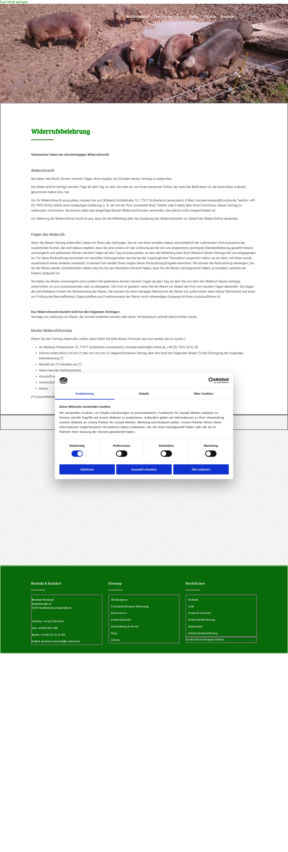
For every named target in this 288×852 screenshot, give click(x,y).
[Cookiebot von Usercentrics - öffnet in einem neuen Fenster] (211, 381)
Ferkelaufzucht (121, 619)
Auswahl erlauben (144, 469)
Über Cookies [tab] (203, 393)
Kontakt (228, 16)
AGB (191, 606)
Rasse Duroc (119, 613)
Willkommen (137, 16)
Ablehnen (87, 469)
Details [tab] (144, 393)
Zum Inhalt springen (14, 2)
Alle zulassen (201, 469)
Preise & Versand (199, 613)
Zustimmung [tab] (85, 393)
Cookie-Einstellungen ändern (205, 639)
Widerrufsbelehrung (201, 619)
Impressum (195, 626)
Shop (193, 16)
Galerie (209, 16)
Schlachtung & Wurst (124, 626)
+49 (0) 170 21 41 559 (52, 634)
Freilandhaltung (168, 16)
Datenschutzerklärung (203, 633)
